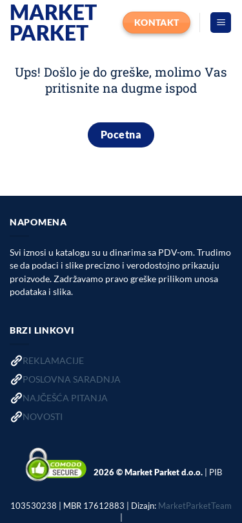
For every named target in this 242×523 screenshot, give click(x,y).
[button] (220, 22)
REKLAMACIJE (53, 360)
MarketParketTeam (195, 505)
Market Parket (53, 22)
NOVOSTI (43, 416)
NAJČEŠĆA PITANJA (65, 397)
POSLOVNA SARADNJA (72, 379)
